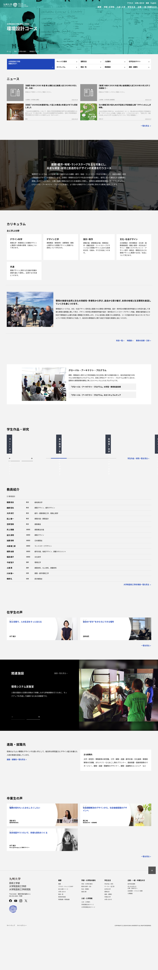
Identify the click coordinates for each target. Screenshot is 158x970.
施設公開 (83, 933)
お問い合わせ (139, 3)
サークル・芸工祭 (109, 927)
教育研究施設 (62, 938)
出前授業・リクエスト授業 (135, 932)
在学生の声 (107, 930)
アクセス (130, 3)
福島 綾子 (10, 598)
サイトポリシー (22, 967)
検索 (147, 3)
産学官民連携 (131, 925)
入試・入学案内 (85, 943)
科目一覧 (120, 340)
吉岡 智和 (10, 565)
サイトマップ (11, 967)
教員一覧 (60, 935)
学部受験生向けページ (87, 945)
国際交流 (106, 933)
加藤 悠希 (10, 581)
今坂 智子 (10, 603)
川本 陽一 (10, 614)
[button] (14, 499)
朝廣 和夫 (10, 543)
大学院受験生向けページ (88, 948)
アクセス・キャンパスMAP (65, 927)
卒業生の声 (107, 938)
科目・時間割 (85, 930)
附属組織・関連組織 (63, 940)
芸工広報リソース (63, 930)
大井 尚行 (10, 554)
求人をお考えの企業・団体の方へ (133, 928)
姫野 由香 (10, 592)
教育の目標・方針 (86, 927)
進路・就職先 (108, 935)
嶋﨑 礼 (9, 619)
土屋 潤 (9, 609)
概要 (59, 925)
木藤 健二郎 (11, 587)
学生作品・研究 (108, 925)
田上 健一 (10, 559)
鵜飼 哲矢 (10, 548)
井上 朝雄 (10, 570)
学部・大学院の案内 (87, 925)
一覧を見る (146, 125)
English (153, 3)
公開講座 (130, 934)
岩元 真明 (10, 576)
